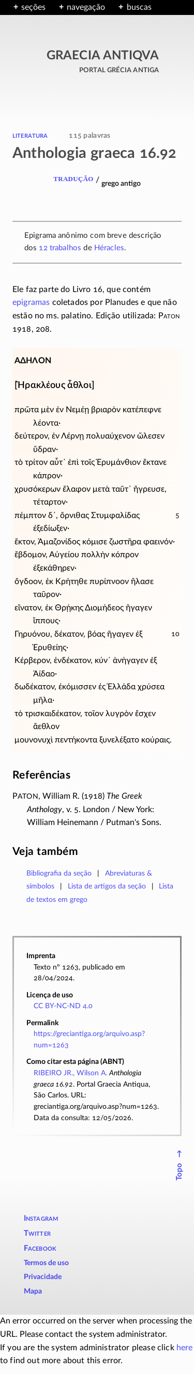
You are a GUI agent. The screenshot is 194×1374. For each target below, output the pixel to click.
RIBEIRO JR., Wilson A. (70, 1073)
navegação (86, 7)
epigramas (31, 302)
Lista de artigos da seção (107, 886)
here (184, 1348)
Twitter (37, 1233)
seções (33, 7)
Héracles (109, 248)
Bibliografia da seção (59, 873)
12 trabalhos (60, 248)
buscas (139, 7)
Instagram (41, 1218)
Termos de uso (46, 1263)
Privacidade (43, 1277)
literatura (30, 135)
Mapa (33, 1291)
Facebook (40, 1248)
